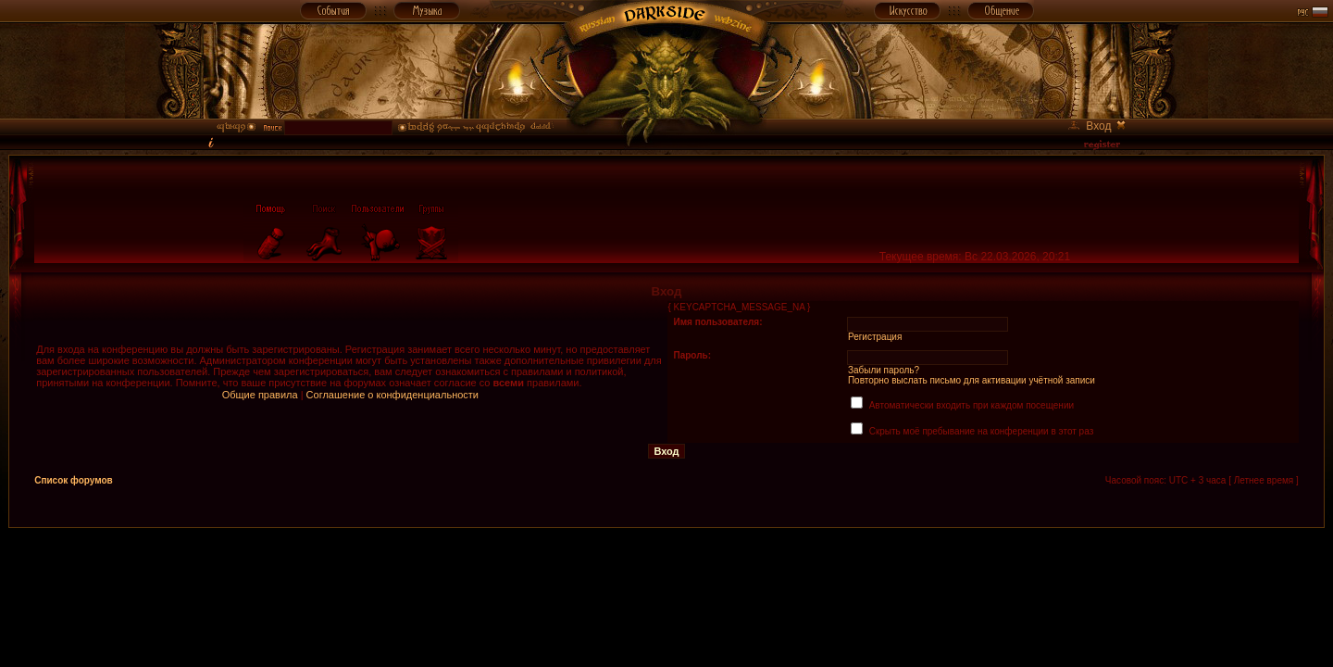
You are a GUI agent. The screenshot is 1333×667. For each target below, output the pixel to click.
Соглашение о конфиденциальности (392, 394)
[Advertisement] (666, 569)
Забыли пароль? (883, 370)
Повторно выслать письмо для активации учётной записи (971, 380)
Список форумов (73, 480)
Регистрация (875, 337)
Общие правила (260, 394)
